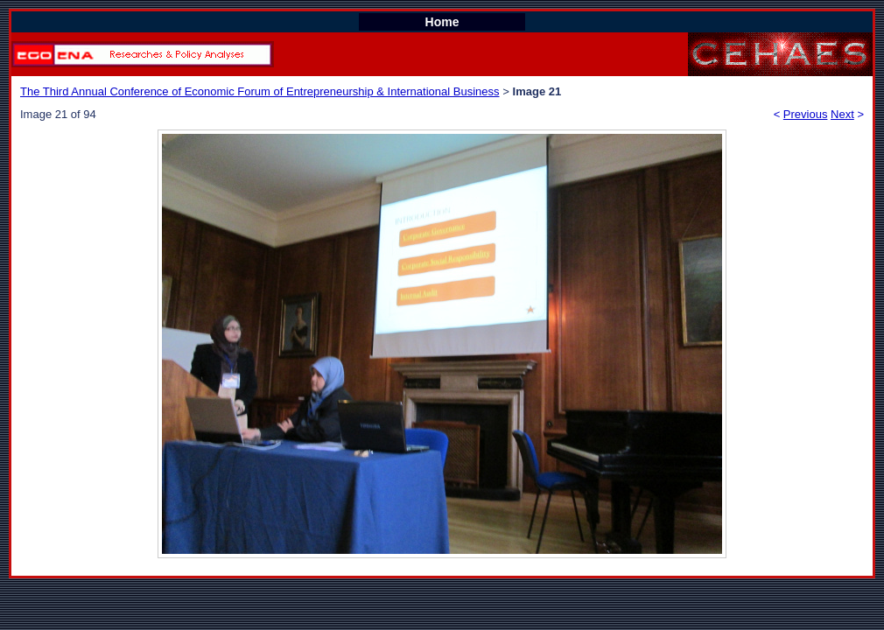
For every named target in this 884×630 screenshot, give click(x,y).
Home (442, 22)
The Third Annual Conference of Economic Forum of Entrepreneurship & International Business (260, 91)
